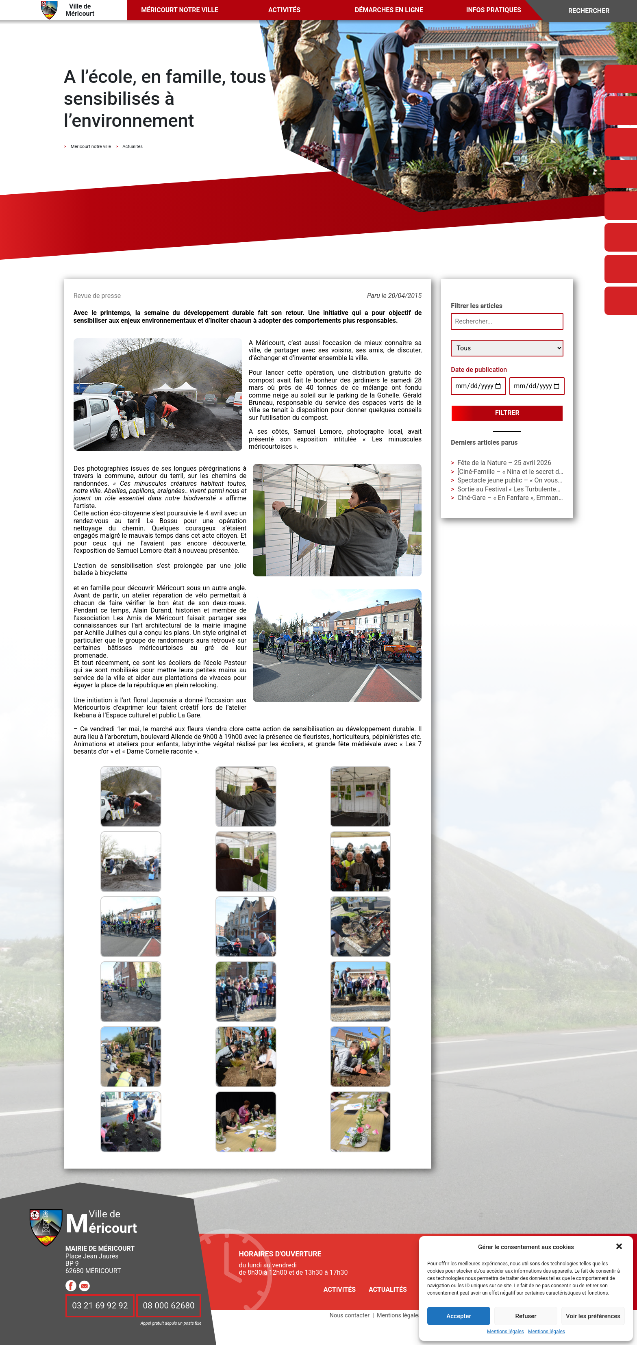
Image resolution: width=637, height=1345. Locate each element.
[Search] (594, 11)
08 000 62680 (169, 1306)
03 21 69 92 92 (100, 1306)
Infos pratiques (493, 10)
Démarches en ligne (389, 10)
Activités (284, 10)
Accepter (458, 1316)
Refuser (525, 1316)
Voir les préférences (593, 1316)
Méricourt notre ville (179, 10)
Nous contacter (350, 1315)
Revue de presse (97, 296)
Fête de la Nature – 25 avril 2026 (504, 463)
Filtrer (507, 413)
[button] (620, 1247)
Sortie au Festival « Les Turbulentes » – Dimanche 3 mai (537, 489)
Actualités (388, 1289)
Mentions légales (505, 1331)
